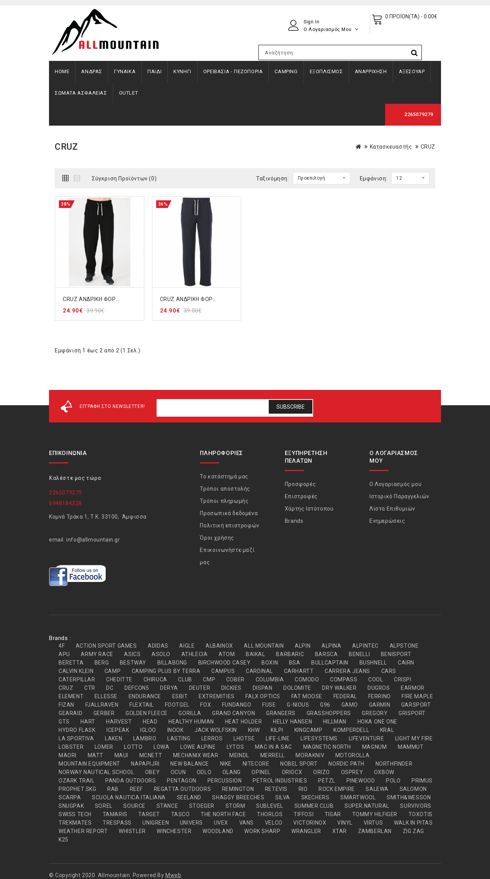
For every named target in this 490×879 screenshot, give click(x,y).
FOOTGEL (177, 705)
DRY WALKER (339, 688)
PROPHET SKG (77, 789)
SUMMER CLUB (314, 806)
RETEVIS (276, 789)
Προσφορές (300, 484)
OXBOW (384, 772)
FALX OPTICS (262, 696)
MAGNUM (374, 747)
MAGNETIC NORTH (327, 747)
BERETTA (71, 663)
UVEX (221, 823)
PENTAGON (181, 781)
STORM (235, 806)
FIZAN (66, 705)
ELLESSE (106, 696)
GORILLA (189, 713)
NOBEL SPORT (299, 764)
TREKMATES (75, 823)
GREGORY (374, 713)
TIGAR (333, 814)
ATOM (227, 654)
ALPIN (302, 646)
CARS (388, 671)
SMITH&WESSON (409, 797)
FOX (205, 705)
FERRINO (379, 696)
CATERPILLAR (77, 679)
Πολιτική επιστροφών (229, 525)
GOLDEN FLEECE (147, 713)
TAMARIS (115, 814)
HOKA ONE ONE (377, 722)
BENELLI (359, 654)
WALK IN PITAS (413, 823)
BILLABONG (172, 663)
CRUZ (428, 147)
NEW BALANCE (189, 764)
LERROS (212, 738)
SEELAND (189, 797)
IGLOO (148, 730)
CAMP (113, 671)
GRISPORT (412, 713)
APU (64, 654)
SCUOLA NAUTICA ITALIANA (129, 797)
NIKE (226, 764)
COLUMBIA (270, 679)
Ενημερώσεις (387, 521)
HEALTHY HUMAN (191, 722)
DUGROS (379, 688)
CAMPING (285, 71)
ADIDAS (158, 646)
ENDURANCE (145, 696)
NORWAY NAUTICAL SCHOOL (96, 772)
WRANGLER (306, 831)
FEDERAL (345, 696)
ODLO (204, 772)
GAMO (349, 705)
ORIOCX (292, 772)
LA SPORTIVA (76, 738)
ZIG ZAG (413, 831)
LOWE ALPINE (198, 747)
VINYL (345, 823)
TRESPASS (117, 823)
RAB (113, 789)
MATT (95, 755)
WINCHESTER (174, 831)
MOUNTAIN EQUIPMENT (89, 764)
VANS (246, 823)
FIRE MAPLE (417, 696)
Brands (294, 521)
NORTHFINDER (394, 764)
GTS (64, 722)
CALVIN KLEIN (76, 671)
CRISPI (403, 679)
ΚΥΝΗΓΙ (182, 71)
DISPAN (263, 688)
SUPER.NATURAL (367, 806)
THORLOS (270, 814)
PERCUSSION (224, 781)
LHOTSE (244, 738)
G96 (325, 705)
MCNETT (150, 755)
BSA (295, 663)
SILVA (282, 797)
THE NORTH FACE (223, 814)
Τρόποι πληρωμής (224, 501)
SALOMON (413, 789)
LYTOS (235, 747)
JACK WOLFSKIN (215, 730)
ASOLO (161, 654)
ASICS (132, 654)
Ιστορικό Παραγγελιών (399, 496)
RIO (303, 789)
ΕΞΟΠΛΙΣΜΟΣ (326, 71)
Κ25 (64, 839)
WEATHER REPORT (83, 831)
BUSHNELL (373, 663)
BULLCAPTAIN (329, 663)
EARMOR (413, 688)
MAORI (68, 755)
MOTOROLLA (352, 755)
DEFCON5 (136, 688)
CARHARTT (299, 671)
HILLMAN (334, 722)
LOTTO (133, 747)
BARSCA (326, 654)
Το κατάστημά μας (224, 476)
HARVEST (119, 722)
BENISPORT (396, 654)
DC (109, 688)
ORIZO (321, 772)
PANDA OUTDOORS (130, 781)
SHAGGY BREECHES (238, 797)
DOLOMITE (297, 688)
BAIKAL (255, 654)
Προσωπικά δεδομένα (229, 513)
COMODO (307, 679)
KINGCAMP (308, 730)
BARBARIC (290, 654)
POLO (393, 781)
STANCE (167, 806)
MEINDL (239, 755)
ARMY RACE (97, 654)
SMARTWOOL (358, 797)
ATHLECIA (194, 654)
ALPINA (331, 646)
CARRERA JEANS (347, 671)
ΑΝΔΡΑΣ (91, 71)
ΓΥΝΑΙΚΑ (125, 71)
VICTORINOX (309, 823)
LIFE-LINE (277, 738)
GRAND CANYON (233, 713)
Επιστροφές (301, 496)
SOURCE (134, 806)
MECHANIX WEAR (196, 755)
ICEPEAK (117, 730)
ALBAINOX (219, 646)
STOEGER (201, 806)
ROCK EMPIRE (336, 789)
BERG (102, 663)
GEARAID (70, 713)
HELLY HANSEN (292, 722)
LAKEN (113, 738)
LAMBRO (145, 738)
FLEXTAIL (141, 705)
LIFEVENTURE (366, 738)
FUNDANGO (237, 705)
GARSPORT (416, 705)
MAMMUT (411, 747)
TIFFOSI (304, 814)
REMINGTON (238, 789)
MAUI (121, 755)
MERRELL (272, 755)
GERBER (104, 713)
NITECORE (256, 764)
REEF (136, 789)
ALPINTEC (365, 646)
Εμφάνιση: (373, 178)
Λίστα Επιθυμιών (392, 509)
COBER (235, 679)
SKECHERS (315, 797)
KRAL (387, 730)
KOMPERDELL (351, 730)
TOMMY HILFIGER (374, 814)
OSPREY (352, 772)
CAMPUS (223, 671)
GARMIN (379, 705)
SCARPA (70, 797)
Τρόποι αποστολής (225, 489)
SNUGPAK (71, 806)
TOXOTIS (420, 814)
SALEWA (377, 789)
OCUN (178, 772)
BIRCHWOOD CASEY (224, 663)
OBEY (152, 772)
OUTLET (128, 93)
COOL (375, 679)
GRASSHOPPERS (329, 713)
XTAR (339, 831)
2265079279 (418, 114)
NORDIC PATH (346, 764)
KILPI (277, 730)
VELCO (274, 823)
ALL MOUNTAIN (264, 646)
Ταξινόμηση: (272, 178)
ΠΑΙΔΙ (154, 71)
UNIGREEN (155, 823)
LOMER (104, 747)
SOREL (104, 806)
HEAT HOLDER (243, 722)
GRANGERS (281, 713)
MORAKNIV (310, 755)
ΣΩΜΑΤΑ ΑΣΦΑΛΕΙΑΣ (81, 93)
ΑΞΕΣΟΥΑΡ (412, 71)
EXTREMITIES (217, 696)
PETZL (326, 781)
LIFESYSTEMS (319, 738)
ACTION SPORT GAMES (106, 646)
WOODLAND (218, 831)
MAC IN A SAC (273, 747)
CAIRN (406, 663)
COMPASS (343, 679)
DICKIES (231, 688)
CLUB (185, 679)
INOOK (175, 730)
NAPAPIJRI (145, 764)
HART (87, 722)
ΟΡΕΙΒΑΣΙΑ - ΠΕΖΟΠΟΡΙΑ (233, 71)
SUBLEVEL (269, 806)
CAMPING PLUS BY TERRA (166, 671)
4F (62, 646)
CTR (89, 688)
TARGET (149, 814)
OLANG (231, 772)
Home (62, 71)
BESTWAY (133, 663)
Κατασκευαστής (391, 147)
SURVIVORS (415, 806)
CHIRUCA (155, 679)
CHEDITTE (119, 679)
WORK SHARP (262, 831)
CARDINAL (259, 671)
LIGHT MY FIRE (414, 738)
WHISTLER (132, 831)
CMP (209, 679)
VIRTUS (373, 823)
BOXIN (269, 663)
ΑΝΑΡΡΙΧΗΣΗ (371, 71)
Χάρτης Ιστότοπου (309, 509)
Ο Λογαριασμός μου (395, 484)
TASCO (180, 814)
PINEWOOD (360, 781)
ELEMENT (71, 696)
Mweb (173, 875)
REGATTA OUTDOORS (182, 789)
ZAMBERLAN (375, 831)
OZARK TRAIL (77, 781)
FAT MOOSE (306, 696)
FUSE (269, 705)
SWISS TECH (75, 814)
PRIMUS (422, 781)
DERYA (169, 688)
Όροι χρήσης (217, 538)
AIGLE (186, 646)
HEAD (150, 722)
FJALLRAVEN (102, 705)
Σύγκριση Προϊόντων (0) (124, 178)
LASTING (178, 738)
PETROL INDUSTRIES (280, 781)
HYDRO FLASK (77, 730)
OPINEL (261, 772)
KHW (254, 730)
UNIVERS (191, 823)
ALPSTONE (404, 646)
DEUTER (200, 688)
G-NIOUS (298, 705)
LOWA (161, 747)
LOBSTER (71, 747)
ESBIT (180, 696)
